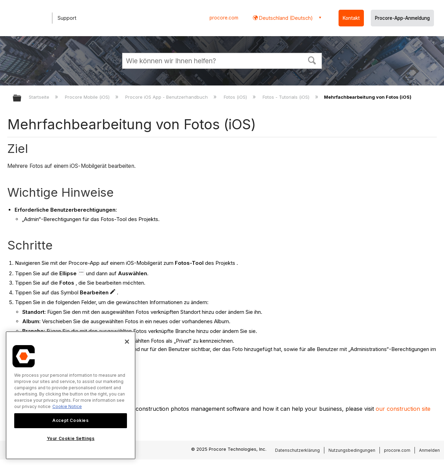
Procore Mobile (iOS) (88, 97)
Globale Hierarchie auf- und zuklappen (21, 98)
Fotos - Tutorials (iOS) (287, 97)
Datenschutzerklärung (297, 450)
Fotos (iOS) (236, 97)
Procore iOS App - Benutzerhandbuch (167, 97)
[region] (71, 395)
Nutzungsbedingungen (351, 450)
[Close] (127, 341)
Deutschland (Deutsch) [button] (285, 18)
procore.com (224, 18)
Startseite (40, 97)
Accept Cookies (70, 420)
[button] (312, 60)
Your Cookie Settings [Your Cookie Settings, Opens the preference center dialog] (71, 438)
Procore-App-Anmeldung (402, 18)
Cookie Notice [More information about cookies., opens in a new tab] (67, 406)
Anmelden (429, 450)
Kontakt (351, 18)
